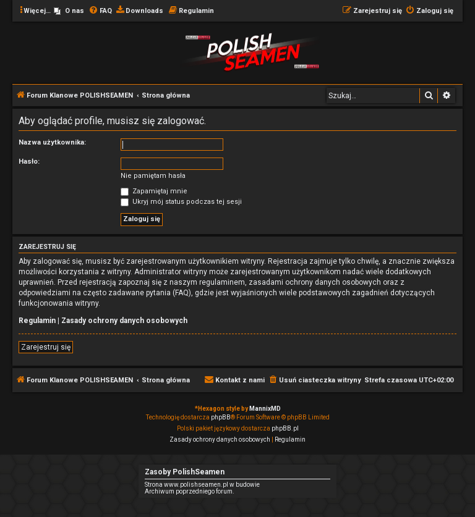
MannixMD (265, 408)
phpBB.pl (285, 428)
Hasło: (29, 162)
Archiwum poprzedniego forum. (189, 491)
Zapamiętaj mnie (154, 191)
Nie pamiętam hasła (153, 176)
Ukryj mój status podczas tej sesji (181, 202)
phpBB (221, 417)
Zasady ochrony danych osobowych (124, 320)
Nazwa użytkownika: (52, 142)
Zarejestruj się (46, 347)
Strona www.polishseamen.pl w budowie (202, 484)
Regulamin (37, 320)
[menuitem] (69, 11)
